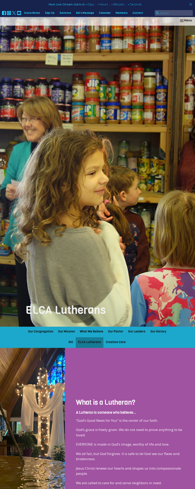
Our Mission (66, 331)
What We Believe (91, 331)
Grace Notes (32, 13)
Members (121, 13)
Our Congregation (40, 331)
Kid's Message (85, 13)
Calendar (105, 13)
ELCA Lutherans (89, 342)
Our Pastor (115, 331)
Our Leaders (136, 331)
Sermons (65, 13)
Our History (158, 331)
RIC (71, 342)
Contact (137, 13)
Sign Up (50, 13)
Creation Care (116, 342)
